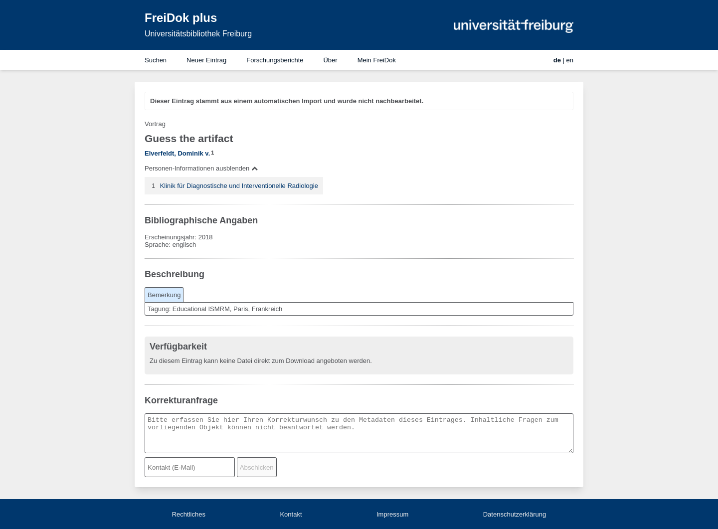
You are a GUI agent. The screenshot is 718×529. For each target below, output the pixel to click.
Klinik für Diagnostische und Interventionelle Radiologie (239, 185)
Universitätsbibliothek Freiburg (198, 33)
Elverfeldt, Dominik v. (177, 153)
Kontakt (291, 514)
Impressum (392, 514)
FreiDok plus (181, 17)
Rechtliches (188, 514)
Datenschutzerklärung (514, 514)
